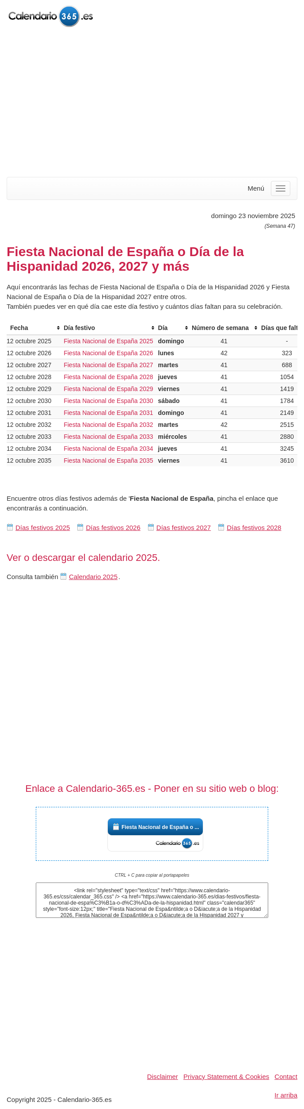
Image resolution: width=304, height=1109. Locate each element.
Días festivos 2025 (42, 527)
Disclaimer (162, 1076)
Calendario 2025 (93, 576)
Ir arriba (285, 1095)
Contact (285, 1076)
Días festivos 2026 (113, 527)
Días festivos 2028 (254, 527)
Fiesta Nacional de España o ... (160, 827)
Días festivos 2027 (183, 527)
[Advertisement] (152, 103)
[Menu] (280, 188)
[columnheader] (33, 328)
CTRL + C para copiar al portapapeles (152, 875)
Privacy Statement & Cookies (226, 1076)
